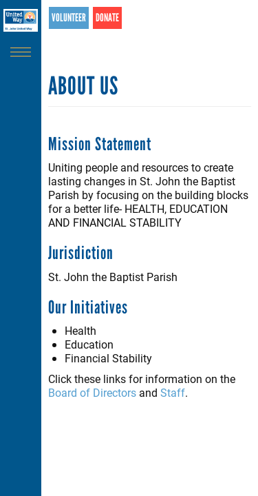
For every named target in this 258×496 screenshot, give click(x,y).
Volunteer (69, 17)
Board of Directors (92, 392)
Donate (107, 17)
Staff (172, 392)
